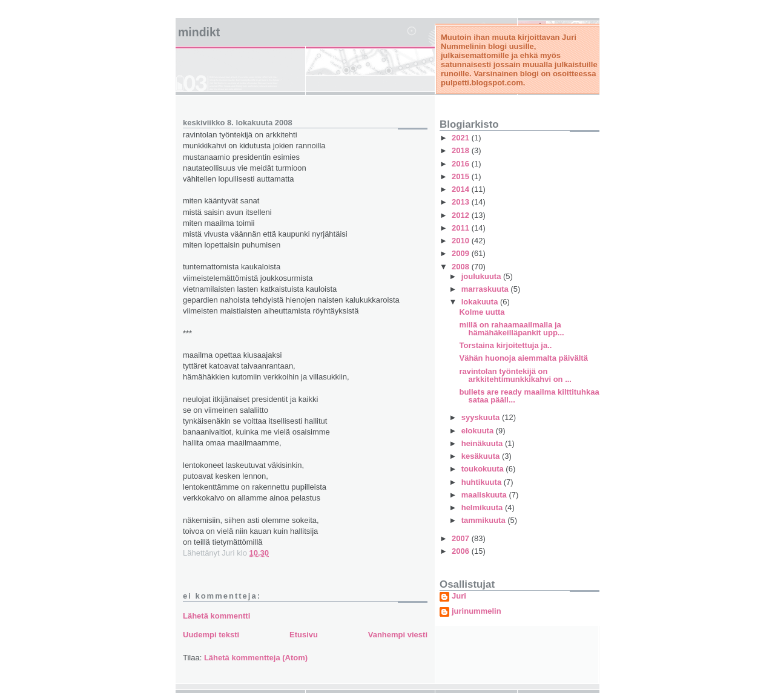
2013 (462, 201)
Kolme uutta (481, 312)
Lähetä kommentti (216, 615)
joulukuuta (482, 276)
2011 (462, 227)
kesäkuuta (481, 456)
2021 (462, 137)
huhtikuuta (482, 482)
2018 (462, 150)
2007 (462, 538)
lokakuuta (480, 301)
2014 (462, 189)
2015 (462, 176)
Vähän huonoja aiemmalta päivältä (523, 358)
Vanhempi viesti (397, 634)
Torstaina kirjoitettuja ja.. (505, 345)
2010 (462, 240)
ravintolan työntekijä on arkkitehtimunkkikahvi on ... (515, 375)
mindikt (199, 32)
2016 (462, 163)
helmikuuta (483, 507)
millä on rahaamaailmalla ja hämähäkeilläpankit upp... (511, 328)
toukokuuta (483, 468)
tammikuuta (484, 520)
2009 (462, 253)
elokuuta (478, 430)
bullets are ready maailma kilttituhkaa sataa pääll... (529, 395)
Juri (459, 596)
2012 (462, 215)
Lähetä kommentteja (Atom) (256, 657)
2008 (462, 266)
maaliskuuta (485, 494)
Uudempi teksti (211, 634)
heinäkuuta (483, 443)
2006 (462, 551)
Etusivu (303, 634)
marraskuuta (486, 289)
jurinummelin (476, 611)
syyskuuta (481, 417)
